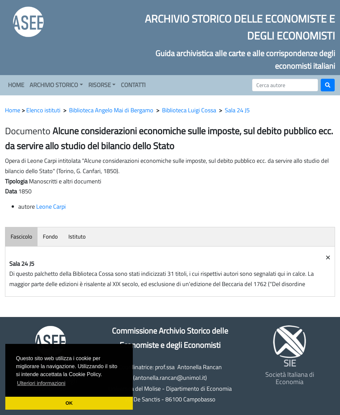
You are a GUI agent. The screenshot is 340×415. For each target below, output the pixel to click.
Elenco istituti (43, 110)
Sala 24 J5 (237, 110)
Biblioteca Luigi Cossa (189, 110)
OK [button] (69, 403)
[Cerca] (285, 85)
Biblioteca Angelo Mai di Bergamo (111, 110)
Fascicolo (21, 236)
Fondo (50, 236)
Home (12, 110)
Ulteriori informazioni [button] (41, 383)
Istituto (77, 236)
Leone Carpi (51, 206)
